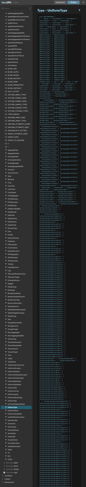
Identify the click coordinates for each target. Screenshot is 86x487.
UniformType (49, 17)
